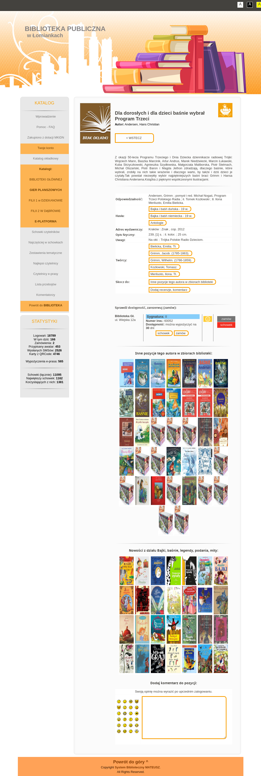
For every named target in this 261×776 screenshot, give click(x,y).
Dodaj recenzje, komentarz (169, 290)
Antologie (157, 223)
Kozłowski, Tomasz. (164, 267)
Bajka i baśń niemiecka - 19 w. (171, 216)
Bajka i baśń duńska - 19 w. (169, 209)
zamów (181, 333)
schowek (164, 333)
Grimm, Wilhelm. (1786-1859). (171, 260)
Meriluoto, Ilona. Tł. (164, 274)
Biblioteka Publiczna (65, 28)
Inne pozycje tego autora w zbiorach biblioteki (182, 282)
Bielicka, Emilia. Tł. (164, 246)
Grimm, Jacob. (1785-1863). (170, 253)
